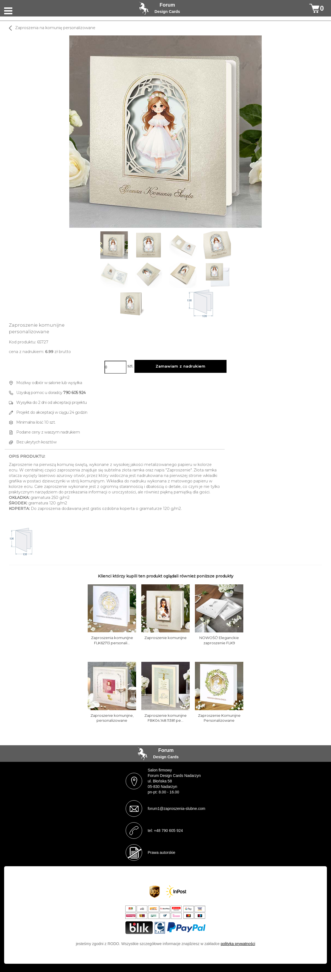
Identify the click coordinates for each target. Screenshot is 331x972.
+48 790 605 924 (168, 830)
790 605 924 (74, 392)
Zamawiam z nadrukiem (180, 366)
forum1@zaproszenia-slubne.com (176, 808)
